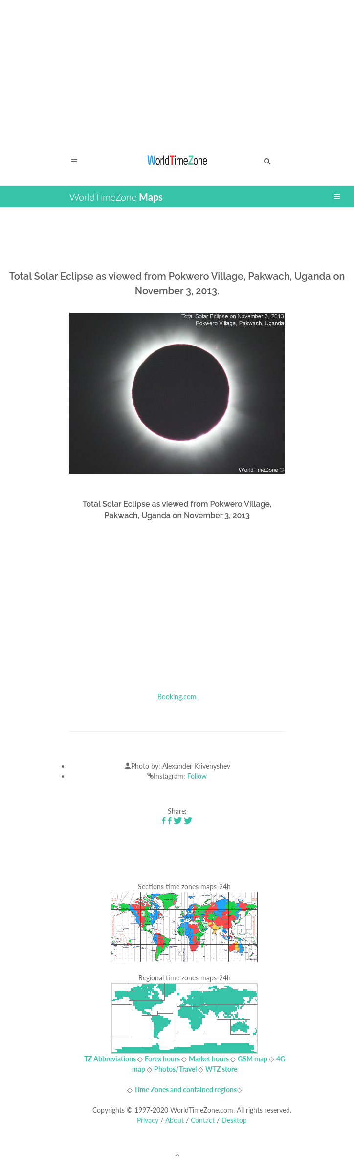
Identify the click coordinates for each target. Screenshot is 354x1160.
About (174, 1120)
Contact (203, 1120)
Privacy (147, 1120)
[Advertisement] (177, 68)
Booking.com (177, 696)
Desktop (234, 1120)
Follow (197, 776)
